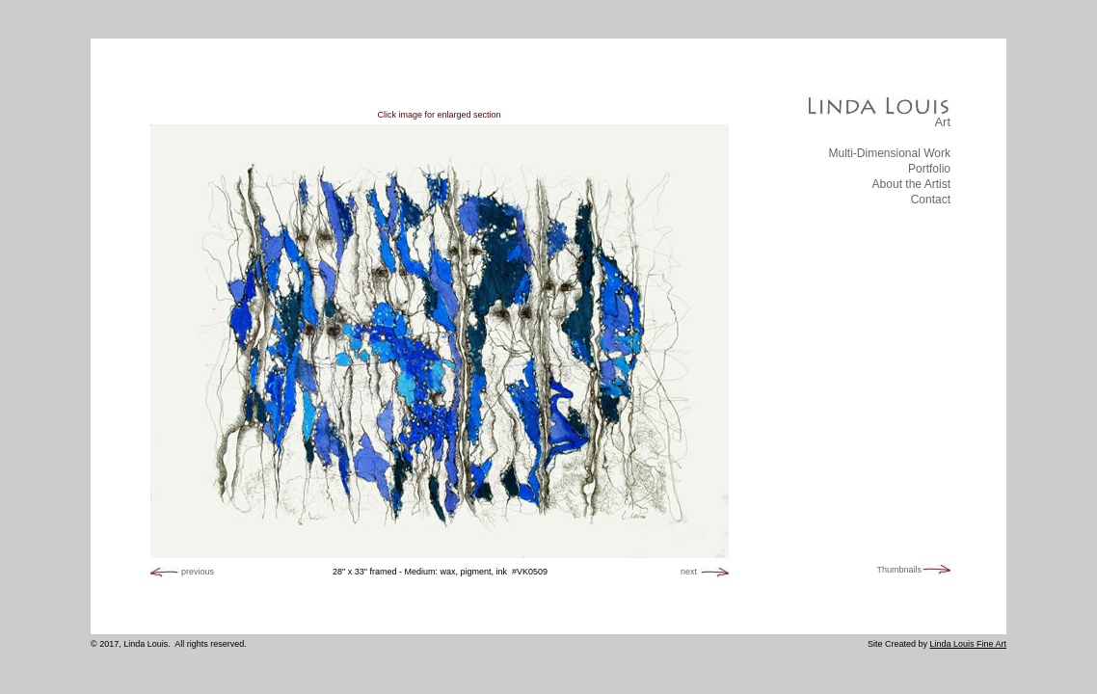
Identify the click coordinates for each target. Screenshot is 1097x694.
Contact (930, 199)
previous (197, 571)
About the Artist (911, 184)
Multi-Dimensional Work (889, 153)
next (689, 571)
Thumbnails (899, 570)
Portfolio (929, 168)
